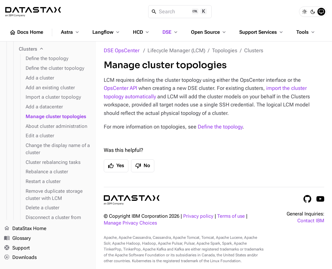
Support (17, 248)
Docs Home (26, 32)
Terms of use (231, 216)
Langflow (106, 32)
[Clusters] (54, 49)
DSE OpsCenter (121, 50)
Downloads (20, 257)
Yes (116, 166)
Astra (70, 32)
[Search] (180, 11)
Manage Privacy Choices (130, 223)
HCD (141, 32)
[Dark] (313, 12)
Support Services (261, 32)
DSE (170, 32)
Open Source (209, 32)
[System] (321, 12)
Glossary (17, 238)
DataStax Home (25, 228)
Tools (306, 32)
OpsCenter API (120, 88)
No (142, 166)
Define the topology (220, 127)
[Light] (304, 12)
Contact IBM (310, 221)
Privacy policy (198, 216)
